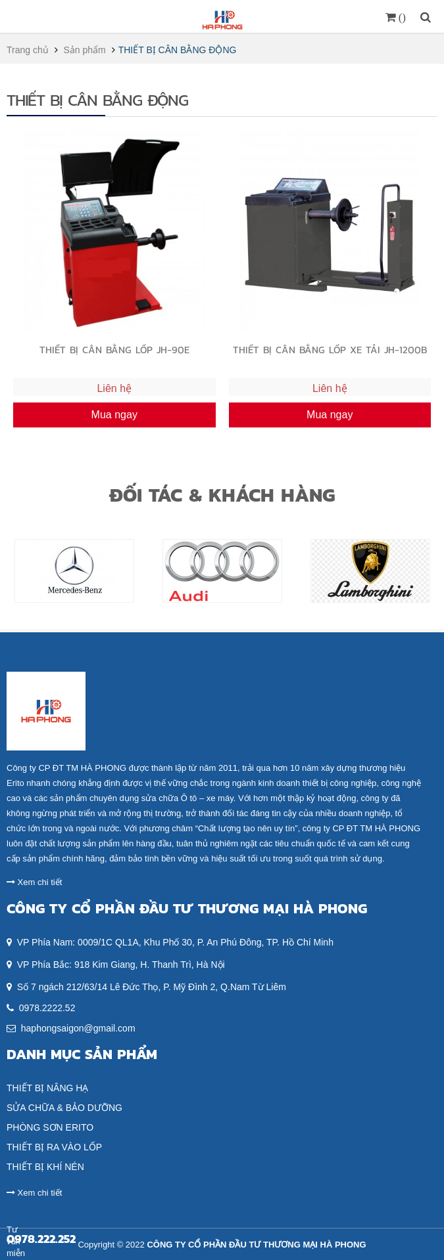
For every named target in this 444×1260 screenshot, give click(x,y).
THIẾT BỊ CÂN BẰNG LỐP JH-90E (114, 349)
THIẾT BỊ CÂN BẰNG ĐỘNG (177, 50)
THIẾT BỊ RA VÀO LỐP (54, 1147)
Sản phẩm (85, 50)
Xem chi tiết (34, 882)
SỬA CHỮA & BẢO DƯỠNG (64, 1107)
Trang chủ (28, 50)
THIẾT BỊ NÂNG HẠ (47, 1088)
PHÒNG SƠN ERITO (50, 1127)
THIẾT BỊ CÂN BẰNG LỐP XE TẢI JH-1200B (330, 349)
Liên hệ (114, 388)
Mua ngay (114, 414)
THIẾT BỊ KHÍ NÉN (45, 1167)
